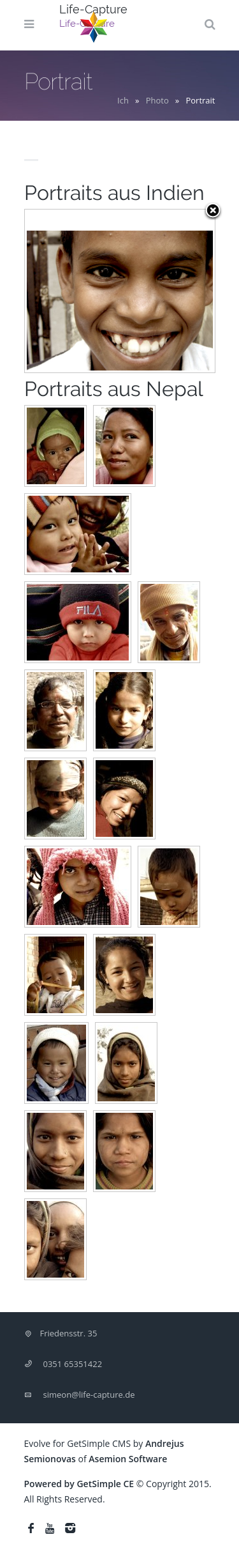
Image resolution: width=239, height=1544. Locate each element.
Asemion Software (128, 1459)
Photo (157, 100)
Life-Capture (93, 9)
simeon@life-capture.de (89, 1394)
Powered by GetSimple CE (79, 1484)
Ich (123, 100)
